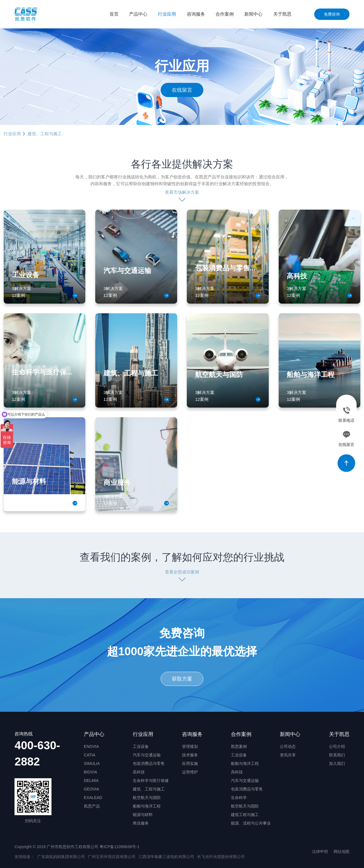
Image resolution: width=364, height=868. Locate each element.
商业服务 (141, 823)
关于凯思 (282, 14)
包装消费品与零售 (149, 763)
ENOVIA (91, 746)
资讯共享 (288, 755)
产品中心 (138, 14)
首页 (114, 14)
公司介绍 (337, 746)
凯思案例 (239, 746)
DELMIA (91, 780)
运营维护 (190, 772)
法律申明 (320, 851)
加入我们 (337, 763)
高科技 (139, 772)
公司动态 (288, 746)
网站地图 (341, 851)
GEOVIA (91, 789)
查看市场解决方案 (182, 192)
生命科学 (239, 797)
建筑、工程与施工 (149, 789)
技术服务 (190, 755)
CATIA (89, 755)
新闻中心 (253, 14)
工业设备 (141, 746)
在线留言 (182, 90)
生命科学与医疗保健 (151, 780)
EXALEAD (93, 797)
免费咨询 (332, 14)
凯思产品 (92, 806)
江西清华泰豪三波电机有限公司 (166, 856)
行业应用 (167, 14)
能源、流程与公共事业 (251, 823)
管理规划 (190, 746)
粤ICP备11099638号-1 (119, 846)
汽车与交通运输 (147, 755)
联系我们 (337, 755)
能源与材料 (143, 814)
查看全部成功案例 (182, 571)
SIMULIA (92, 763)
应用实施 (190, 763)
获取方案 (182, 679)
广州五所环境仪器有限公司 (112, 856)
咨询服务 (196, 14)
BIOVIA (90, 772)
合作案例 (225, 14)
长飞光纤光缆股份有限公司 (221, 856)
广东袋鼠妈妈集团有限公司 (61, 856)
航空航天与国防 (147, 797)
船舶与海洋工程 (147, 806)
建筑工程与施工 (245, 814)
